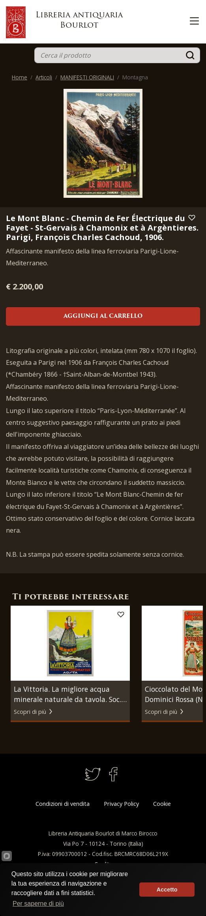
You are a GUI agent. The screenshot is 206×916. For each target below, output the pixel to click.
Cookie (162, 803)
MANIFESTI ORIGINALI (87, 77)
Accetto (167, 889)
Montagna (135, 77)
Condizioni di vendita (63, 803)
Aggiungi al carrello (103, 316)
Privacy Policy (121, 803)
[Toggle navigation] (194, 20)
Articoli (44, 77)
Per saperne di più (38, 903)
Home (19, 77)
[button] (197, 661)
